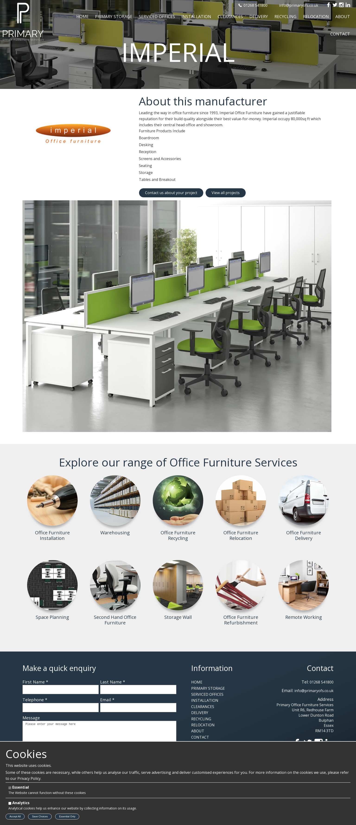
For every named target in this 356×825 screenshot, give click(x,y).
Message (31, 718)
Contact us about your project (171, 192)
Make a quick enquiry (59, 668)
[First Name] (60, 689)
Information (212, 668)
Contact (320, 668)
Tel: (305, 682)
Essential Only (67, 816)
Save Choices (40, 816)
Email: (287, 690)
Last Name (112, 682)
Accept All (15, 816)
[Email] (138, 707)
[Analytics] (9, 803)
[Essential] (9, 787)
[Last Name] (138, 689)
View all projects (226, 192)
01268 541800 (255, 5)
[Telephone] (60, 707)
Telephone (34, 699)
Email (107, 699)
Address (326, 699)
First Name (35, 682)
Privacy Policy (29, 778)
